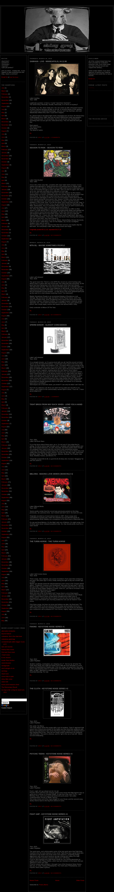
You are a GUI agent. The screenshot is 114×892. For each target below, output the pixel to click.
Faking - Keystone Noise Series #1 (47, 627)
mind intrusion (6, 663)
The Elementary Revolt (9, 687)
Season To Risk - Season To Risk (46, 148)
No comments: (56, 235)
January (4, 152)
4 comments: (56, 137)
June (3, 137)
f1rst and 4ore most (8, 652)
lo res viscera (6, 657)
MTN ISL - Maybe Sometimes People (47, 245)
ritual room (5, 674)
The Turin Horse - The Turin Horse (47, 541)
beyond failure (6, 633)
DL (31, 133)
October (4, 128)
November (5, 100)
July (2, 88)
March (3, 91)
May (2, 112)
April (3, 115)
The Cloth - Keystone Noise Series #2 (49, 688)
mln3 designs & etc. (8, 668)
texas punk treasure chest (10, 684)
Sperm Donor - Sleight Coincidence (48, 325)
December (5, 97)
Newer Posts (34, 880)
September (5, 103)
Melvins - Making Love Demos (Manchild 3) (51, 474)
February (4, 94)
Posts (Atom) (43, 884)
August (3, 106)
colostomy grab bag (8, 639)
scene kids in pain (7, 676)
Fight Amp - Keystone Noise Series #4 (49, 814)
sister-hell (4, 682)
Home (57, 880)
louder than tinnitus (8, 660)
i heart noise (5, 655)
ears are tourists (7, 647)
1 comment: (55, 396)
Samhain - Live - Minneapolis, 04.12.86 (48, 61)
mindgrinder (5, 665)
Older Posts (80, 880)
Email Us (4, 77)
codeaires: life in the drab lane (11, 636)
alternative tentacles (8, 631)
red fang (4, 671)
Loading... (92, 87)
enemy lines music (7, 649)
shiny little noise (6, 679)
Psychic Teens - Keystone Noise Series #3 (51, 754)
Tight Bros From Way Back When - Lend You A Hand (56, 404)
